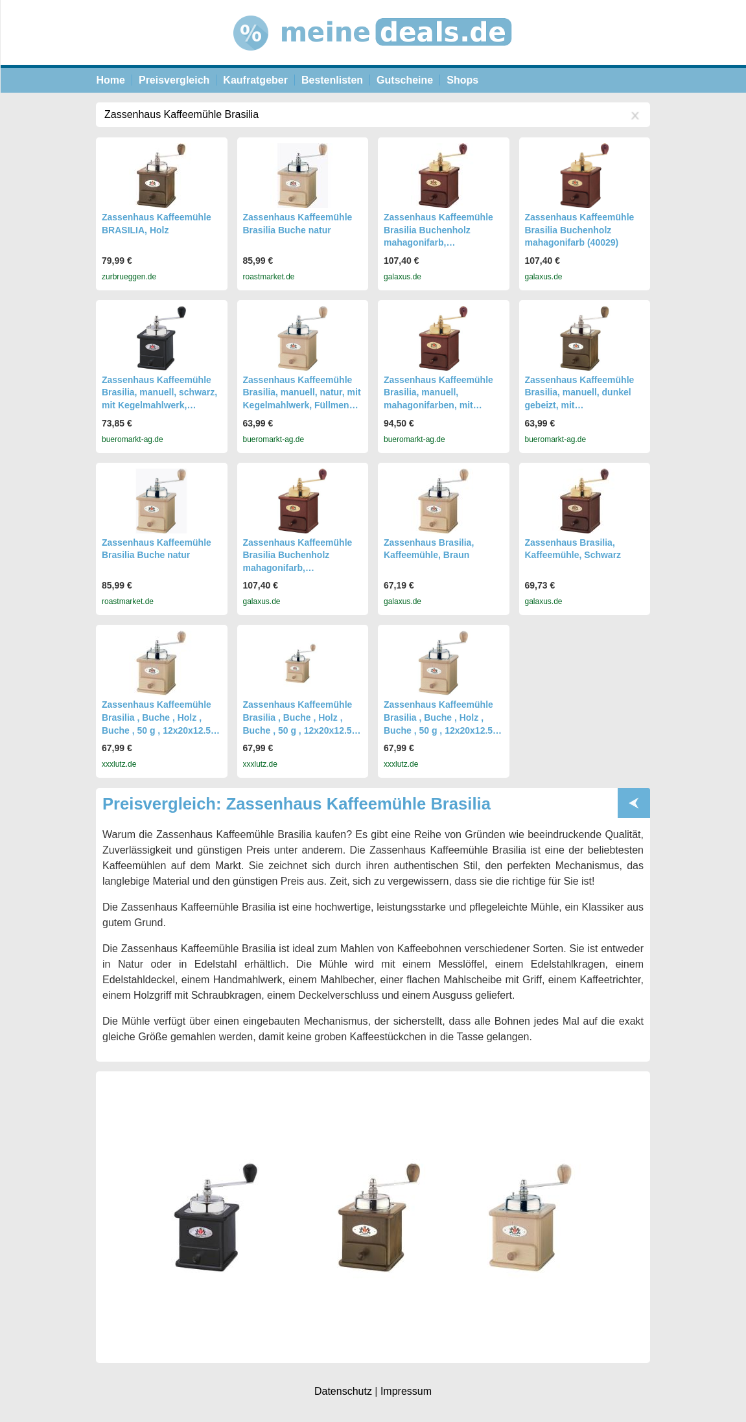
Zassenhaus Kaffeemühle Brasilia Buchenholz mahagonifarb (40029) (580, 230)
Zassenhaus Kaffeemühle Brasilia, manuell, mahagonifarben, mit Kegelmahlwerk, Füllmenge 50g (442, 405)
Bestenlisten (332, 80)
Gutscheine (405, 80)
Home (111, 80)
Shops (462, 80)
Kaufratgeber (255, 80)
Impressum (406, 1391)
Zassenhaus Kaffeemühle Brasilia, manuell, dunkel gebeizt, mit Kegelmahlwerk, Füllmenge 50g (583, 405)
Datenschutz (343, 1391)
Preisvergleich (174, 80)
